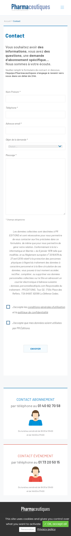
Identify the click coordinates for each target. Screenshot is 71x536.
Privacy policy (46, 529)
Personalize (27, 529)
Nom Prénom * (13, 91)
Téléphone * (12, 107)
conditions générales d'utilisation (46, 307)
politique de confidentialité (33, 312)
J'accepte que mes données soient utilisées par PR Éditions (34, 325)
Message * (11, 155)
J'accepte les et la (35, 309)
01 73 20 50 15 (49, 462)
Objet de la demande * (17, 139)
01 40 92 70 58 (49, 406)
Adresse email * (14, 123)
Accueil (7, 21)
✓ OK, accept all (55, 524)
